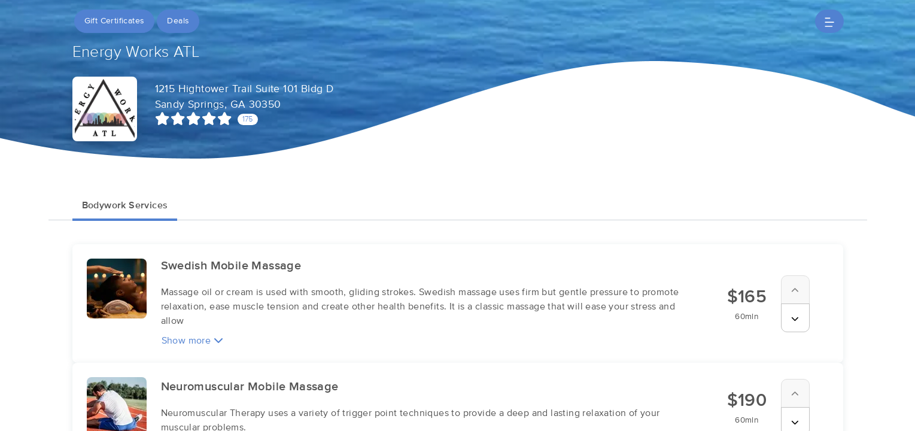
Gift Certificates (114, 21)
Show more (192, 340)
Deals (178, 21)
